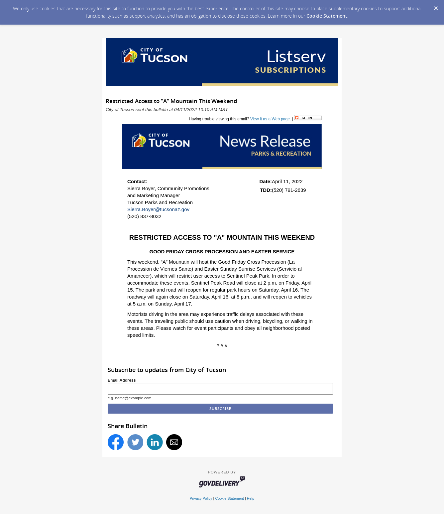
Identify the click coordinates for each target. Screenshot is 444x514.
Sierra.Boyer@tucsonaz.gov (158, 209)
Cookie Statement (326, 16)
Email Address (122, 380)
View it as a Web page (270, 119)
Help (250, 498)
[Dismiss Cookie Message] (435, 6)
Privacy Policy (201, 498)
